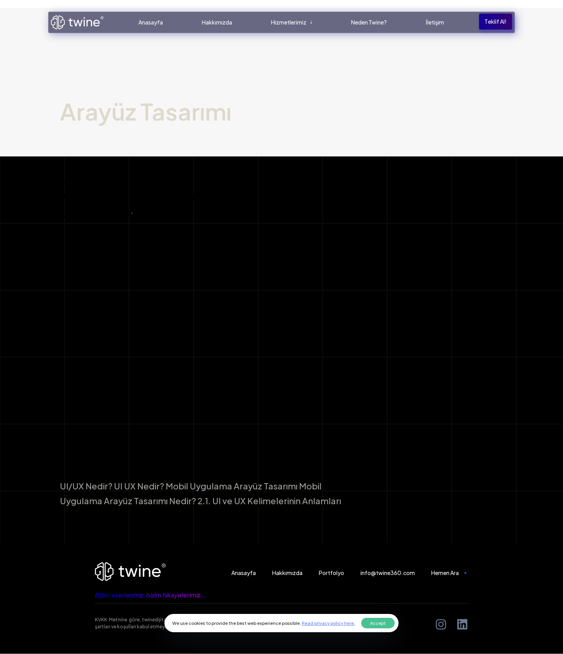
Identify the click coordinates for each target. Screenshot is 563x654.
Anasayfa (150, 22)
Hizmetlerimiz (292, 22)
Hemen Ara (450, 572)
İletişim (435, 22)
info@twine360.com (387, 572)
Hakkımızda (217, 22)
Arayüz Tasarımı (81, 183)
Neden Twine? (369, 22)
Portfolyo (331, 572)
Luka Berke (93, 212)
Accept (378, 623)
